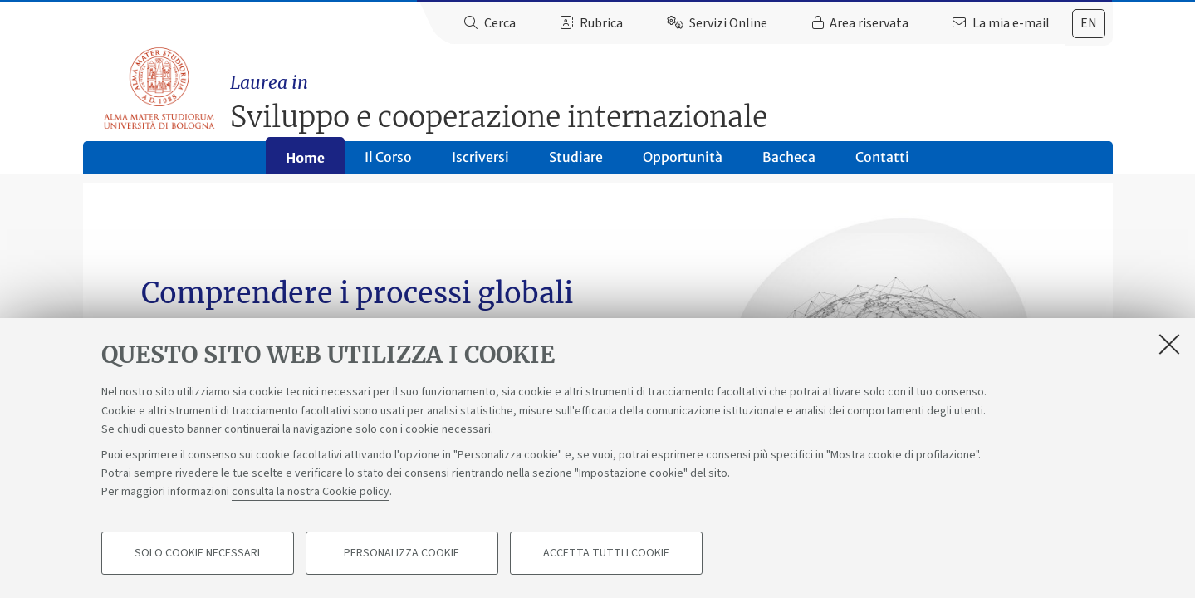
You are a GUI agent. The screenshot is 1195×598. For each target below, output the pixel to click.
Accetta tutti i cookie (606, 553)
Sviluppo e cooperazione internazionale (673, 96)
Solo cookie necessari (197, 553)
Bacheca (788, 162)
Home (305, 163)
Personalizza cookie (401, 553)
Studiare (576, 162)
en (1088, 23)
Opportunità (682, 162)
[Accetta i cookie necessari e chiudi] (1169, 344)
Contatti (882, 162)
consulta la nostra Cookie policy (310, 491)
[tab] (1088, 23)
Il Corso (388, 162)
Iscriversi (480, 162)
